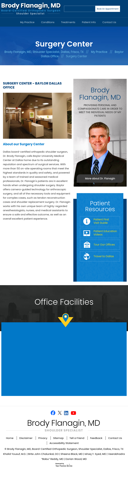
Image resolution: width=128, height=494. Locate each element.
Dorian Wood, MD (76, 459)
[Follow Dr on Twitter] (60, 412)
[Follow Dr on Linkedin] (66, 412)
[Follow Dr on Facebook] (53, 412)
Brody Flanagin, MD (100, 93)
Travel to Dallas (104, 256)
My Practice (27, 22)
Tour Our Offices (104, 244)
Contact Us (109, 22)
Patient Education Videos (105, 232)
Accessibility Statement (64, 443)
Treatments (68, 22)
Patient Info (89, 22)
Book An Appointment (107, 8)
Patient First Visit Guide (101, 221)
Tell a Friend (77, 438)
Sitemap (58, 438)
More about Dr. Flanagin (100, 178)
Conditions (47, 22)
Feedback (96, 438)
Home (12, 20)
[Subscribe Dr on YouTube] (73, 412)
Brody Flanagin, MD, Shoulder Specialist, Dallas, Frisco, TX (44, 52)
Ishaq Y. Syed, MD (95, 454)
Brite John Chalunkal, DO (43, 454)
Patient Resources (100, 206)
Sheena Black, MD (71, 454)
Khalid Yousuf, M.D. (14, 454)
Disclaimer (25, 438)
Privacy (42, 438)
